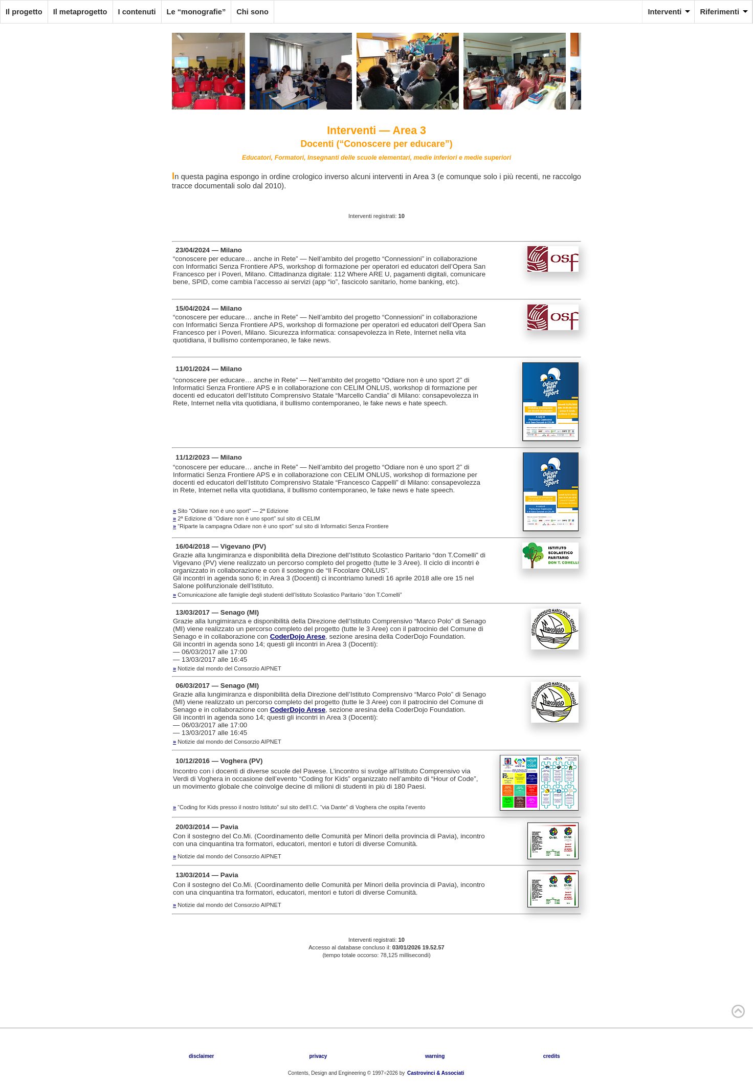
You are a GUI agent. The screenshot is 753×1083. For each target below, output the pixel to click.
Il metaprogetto (80, 12)
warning (435, 1056)
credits (551, 1056)
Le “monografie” (196, 12)
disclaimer (201, 1056)
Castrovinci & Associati (435, 1073)
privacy (318, 1056)
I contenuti (137, 12)
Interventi (664, 12)
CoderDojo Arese (297, 636)
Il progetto (24, 12)
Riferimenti (719, 12)
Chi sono (252, 12)
